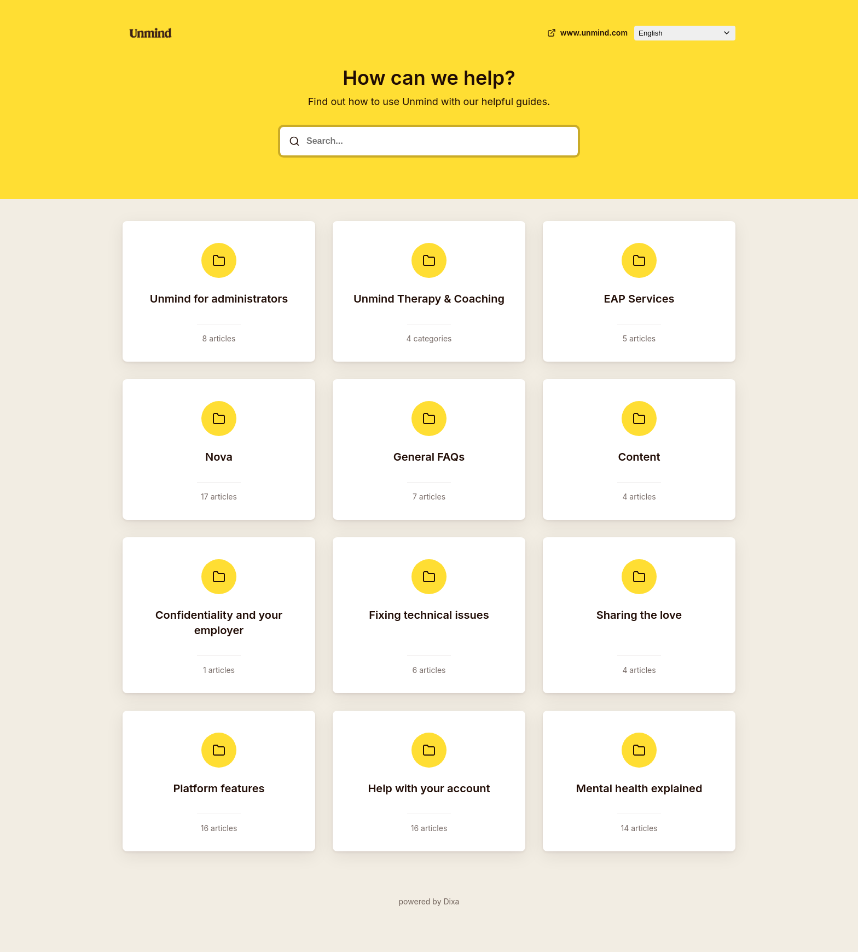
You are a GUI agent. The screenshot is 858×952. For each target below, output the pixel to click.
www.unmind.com (586, 32)
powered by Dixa (429, 901)
